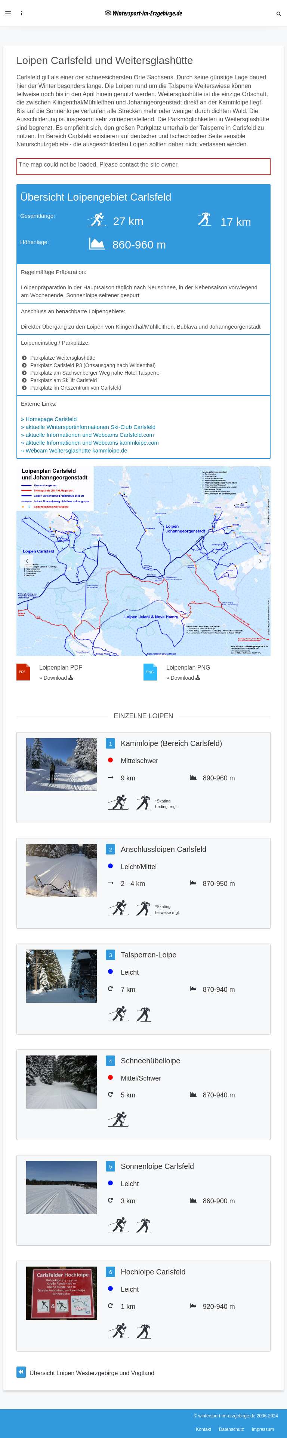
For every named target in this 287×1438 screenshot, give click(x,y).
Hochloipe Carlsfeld (153, 1272)
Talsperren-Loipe (148, 955)
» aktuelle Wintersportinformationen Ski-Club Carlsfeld (88, 427)
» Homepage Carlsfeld (49, 419)
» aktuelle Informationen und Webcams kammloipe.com (90, 442)
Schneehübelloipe (150, 1061)
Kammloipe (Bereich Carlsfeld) (171, 743)
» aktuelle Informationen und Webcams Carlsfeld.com (87, 435)
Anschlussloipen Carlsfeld (163, 849)
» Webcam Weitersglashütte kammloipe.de (74, 450)
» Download (56, 678)
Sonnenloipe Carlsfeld (157, 1166)
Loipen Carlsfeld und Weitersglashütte (104, 60)
